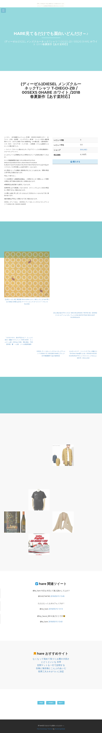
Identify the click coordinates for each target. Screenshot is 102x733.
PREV (41, 703)
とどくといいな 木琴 (51, 662)
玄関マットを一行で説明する (51, 665)
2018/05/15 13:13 (56, 609)
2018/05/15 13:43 (55, 621)
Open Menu (3, 10)
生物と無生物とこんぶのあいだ (51, 668)
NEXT (61, 703)
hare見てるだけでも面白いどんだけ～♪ (51, 33)
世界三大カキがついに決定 (51, 671)
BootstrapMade (60, 729)
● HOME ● (51, 703)
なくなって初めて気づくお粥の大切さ (51, 658)
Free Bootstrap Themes (44, 729)
